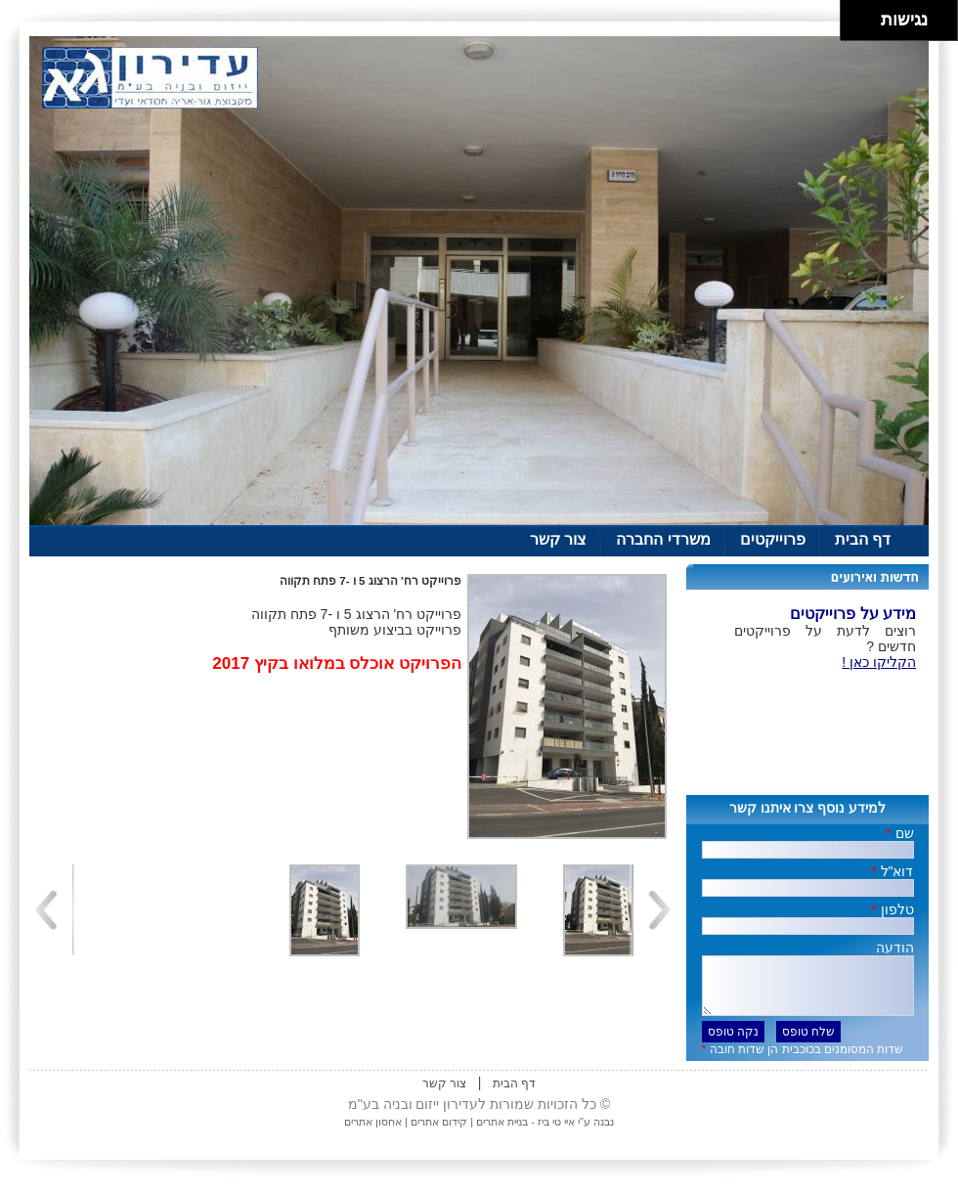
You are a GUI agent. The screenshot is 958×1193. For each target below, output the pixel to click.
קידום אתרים (437, 1133)
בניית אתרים (502, 1133)
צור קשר (558, 539)
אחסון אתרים (373, 1133)
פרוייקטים (773, 539)
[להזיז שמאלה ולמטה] (855, 26)
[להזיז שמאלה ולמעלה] (855, 15)
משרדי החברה (663, 539)
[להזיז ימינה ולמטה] (866, 26)
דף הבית (863, 539)
